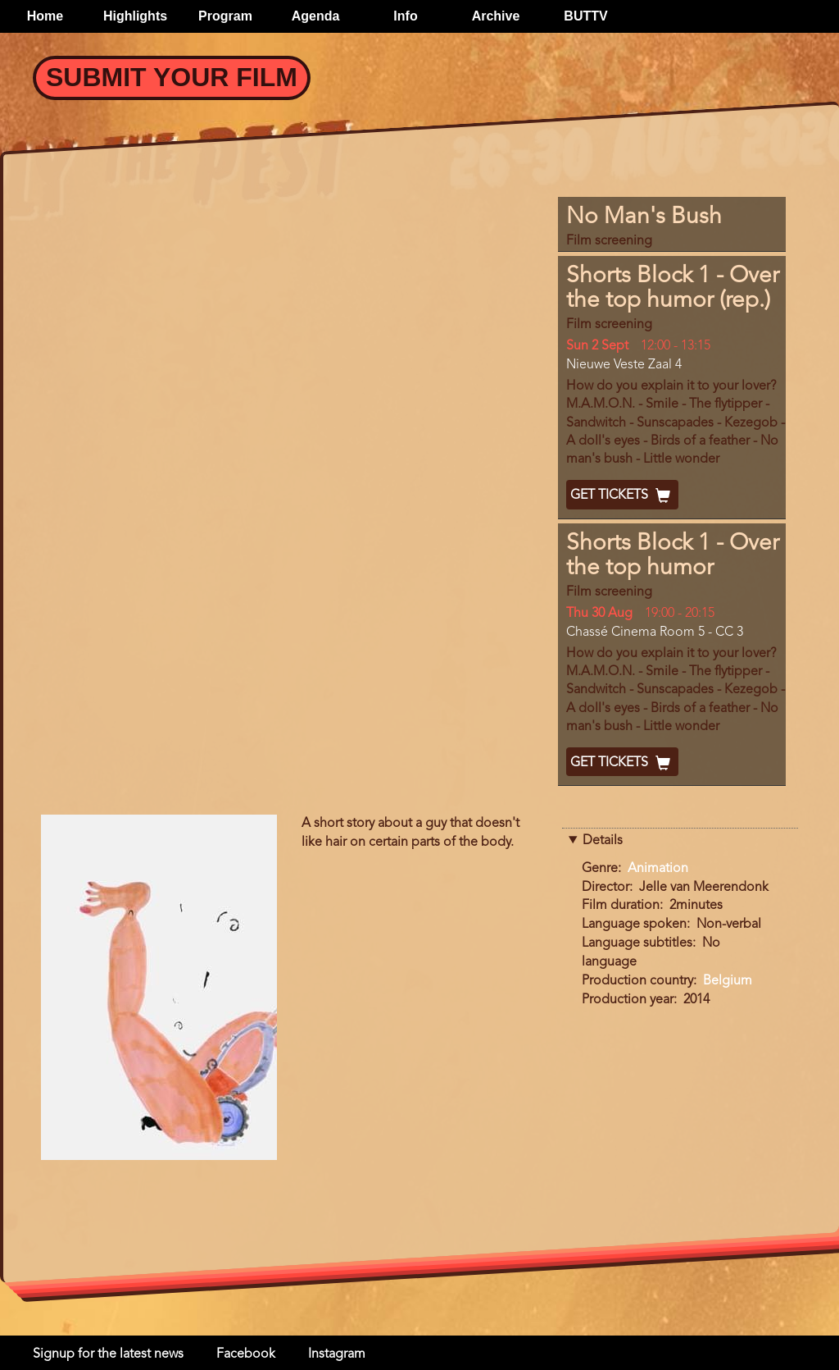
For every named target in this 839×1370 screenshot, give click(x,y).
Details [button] (603, 840)
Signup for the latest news (108, 1354)
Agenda (316, 16)
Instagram (336, 1354)
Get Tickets (622, 495)
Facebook (245, 1354)
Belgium (727, 981)
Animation (658, 868)
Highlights (135, 16)
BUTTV (585, 16)
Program (225, 16)
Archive (496, 16)
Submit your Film (171, 77)
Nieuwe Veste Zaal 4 (624, 365)
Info (405, 16)
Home (45, 16)
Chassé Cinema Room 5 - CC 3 (654, 632)
